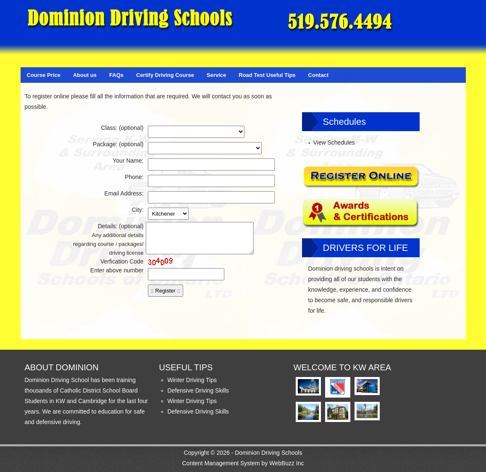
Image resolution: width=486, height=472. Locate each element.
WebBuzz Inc (286, 463)
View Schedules (334, 142)
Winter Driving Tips (192, 380)
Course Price (43, 75)
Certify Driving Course (165, 75)
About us (85, 75)
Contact (318, 75)
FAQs (116, 75)
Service (216, 75)
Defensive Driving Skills (198, 390)
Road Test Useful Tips (267, 75)
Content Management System (221, 463)
